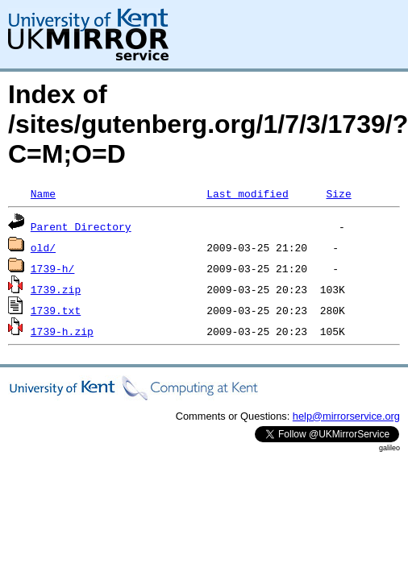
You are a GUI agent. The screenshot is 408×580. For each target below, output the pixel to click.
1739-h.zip (62, 331)
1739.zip (56, 289)
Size (338, 193)
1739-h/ (53, 268)
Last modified (247, 193)
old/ (43, 247)
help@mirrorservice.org (346, 416)
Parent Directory (81, 226)
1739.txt (56, 310)
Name (43, 193)
